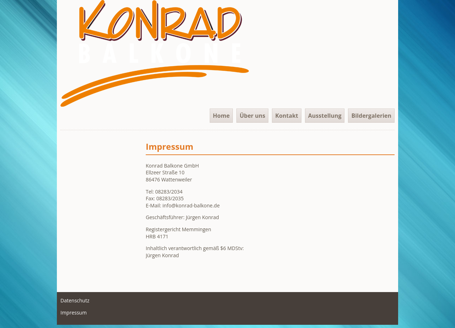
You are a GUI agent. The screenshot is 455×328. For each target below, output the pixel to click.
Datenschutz (74, 300)
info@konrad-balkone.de (191, 205)
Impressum (73, 312)
